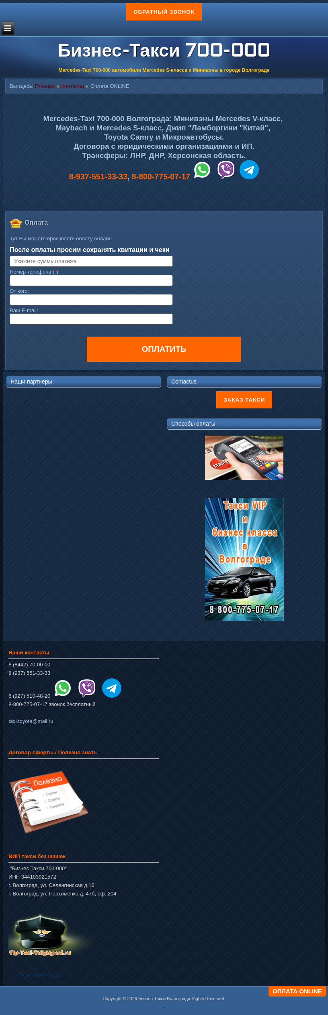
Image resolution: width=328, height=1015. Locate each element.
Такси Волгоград (38, 975)
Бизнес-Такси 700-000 (164, 52)
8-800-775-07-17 (161, 176)
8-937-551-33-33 (98, 176)
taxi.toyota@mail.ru (30, 721)
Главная (45, 86)
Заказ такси (244, 400)
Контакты (73, 86)
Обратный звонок (164, 12)
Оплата (36, 222)
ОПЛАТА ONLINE (297, 991)
